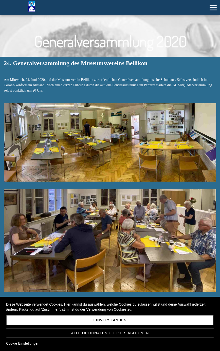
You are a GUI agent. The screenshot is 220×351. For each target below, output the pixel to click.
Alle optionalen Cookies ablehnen (110, 333)
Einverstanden (110, 320)
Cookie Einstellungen (23, 343)
